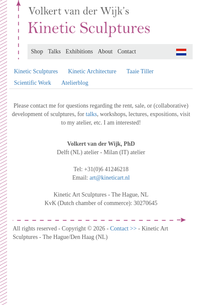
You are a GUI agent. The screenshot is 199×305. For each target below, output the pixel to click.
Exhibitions (79, 51)
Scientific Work (32, 83)
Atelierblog (74, 83)
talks (91, 114)
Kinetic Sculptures (36, 71)
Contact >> (124, 228)
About (105, 51)
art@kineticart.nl (109, 178)
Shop (37, 51)
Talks (54, 51)
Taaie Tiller (140, 71)
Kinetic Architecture (92, 71)
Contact (127, 51)
